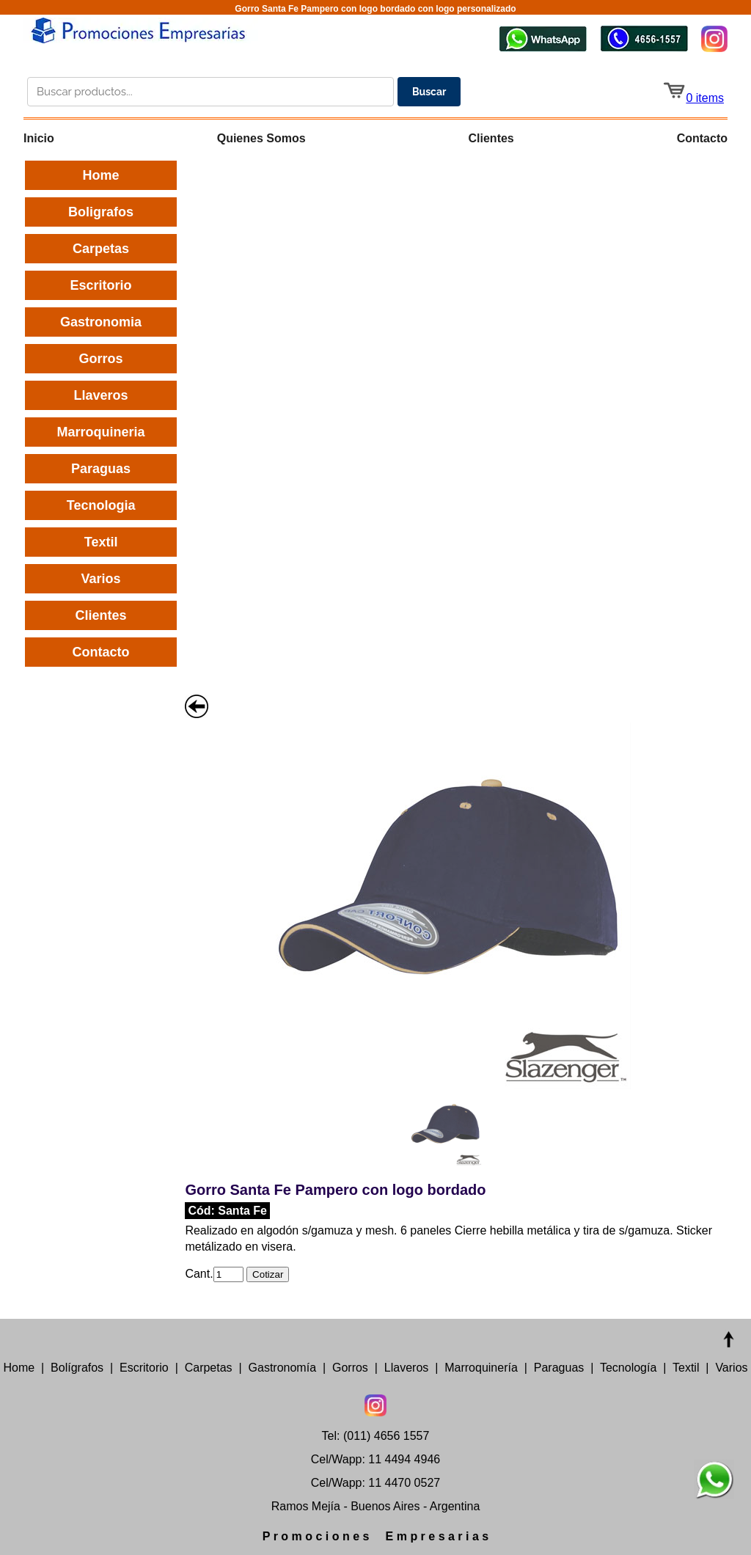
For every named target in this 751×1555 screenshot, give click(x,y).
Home (101, 175)
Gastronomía (282, 1367)
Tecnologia (101, 505)
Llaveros (101, 395)
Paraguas (101, 468)
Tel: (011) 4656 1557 (376, 1436)
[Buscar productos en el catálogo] (210, 91)
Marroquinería (481, 1367)
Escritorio (101, 285)
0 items (693, 98)
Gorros (101, 358)
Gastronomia (101, 322)
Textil (101, 542)
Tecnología (628, 1367)
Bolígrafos (77, 1367)
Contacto (702, 138)
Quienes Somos (261, 138)
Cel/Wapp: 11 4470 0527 (375, 1483)
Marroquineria (101, 432)
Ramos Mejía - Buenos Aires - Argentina (375, 1506)
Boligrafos (100, 212)
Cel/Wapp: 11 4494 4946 (375, 1459)
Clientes (491, 138)
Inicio (38, 138)
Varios (101, 578)
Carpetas (101, 248)
